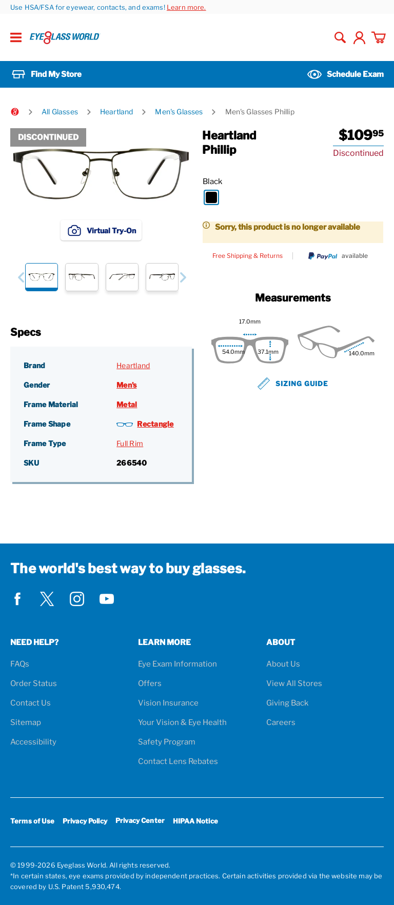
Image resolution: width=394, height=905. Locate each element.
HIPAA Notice (195, 821)
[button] (20, 277)
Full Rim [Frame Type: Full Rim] (129, 443)
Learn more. (186, 7)
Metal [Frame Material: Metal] (126, 404)
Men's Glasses (179, 111)
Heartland (116, 111)
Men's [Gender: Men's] (126, 384)
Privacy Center (140, 822)
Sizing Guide (293, 383)
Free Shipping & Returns (247, 255)
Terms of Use (32, 821)
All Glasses (60, 111)
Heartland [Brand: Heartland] (133, 365)
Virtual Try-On (101, 230)
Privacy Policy (85, 821)
